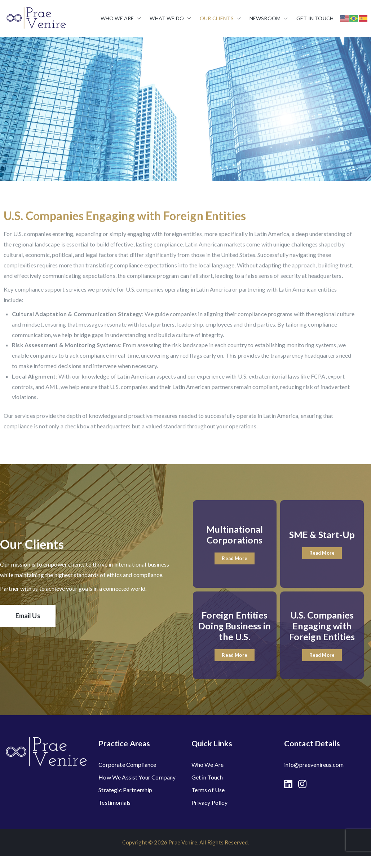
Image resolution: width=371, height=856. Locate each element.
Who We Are (121, 18)
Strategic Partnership (125, 789)
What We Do (170, 18)
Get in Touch (315, 18)
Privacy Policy (209, 802)
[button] (137, 18)
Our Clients (220, 18)
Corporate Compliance (127, 764)
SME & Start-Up (322, 534)
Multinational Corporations (234, 534)
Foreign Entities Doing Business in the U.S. (234, 626)
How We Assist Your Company (137, 777)
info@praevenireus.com (314, 764)
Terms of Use (208, 789)
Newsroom (268, 18)
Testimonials (114, 802)
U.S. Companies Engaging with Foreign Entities (322, 626)
